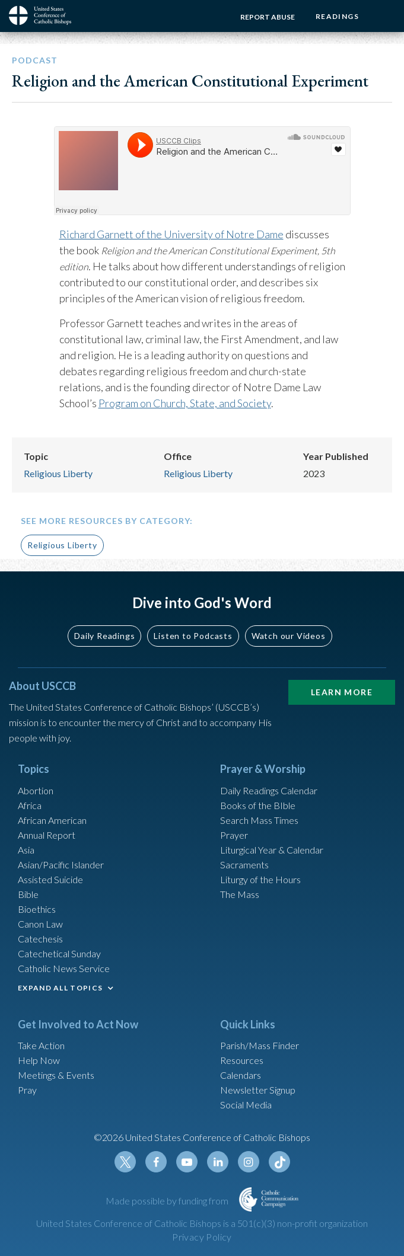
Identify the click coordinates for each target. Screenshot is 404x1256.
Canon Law (40, 923)
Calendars (240, 1075)
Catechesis (40, 938)
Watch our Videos (289, 636)
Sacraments (244, 864)
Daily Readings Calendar (268, 790)
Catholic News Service (64, 968)
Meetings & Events (56, 1075)
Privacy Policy (202, 1236)
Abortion (35, 790)
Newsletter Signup (257, 1089)
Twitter (125, 1161)
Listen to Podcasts (193, 636)
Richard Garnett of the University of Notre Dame (171, 234)
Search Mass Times (259, 820)
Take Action (41, 1045)
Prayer (234, 834)
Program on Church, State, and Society (184, 403)
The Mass (239, 894)
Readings (337, 16)
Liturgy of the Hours (260, 879)
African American (52, 820)
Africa (30, 805)
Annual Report (46, 834)
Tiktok (279, 1161)
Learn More (342, 692)
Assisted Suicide (50, 879)
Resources (241, 1060)
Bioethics (37, 909)
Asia (26, 849)
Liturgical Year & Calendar (271, 849)
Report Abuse (267, 16)
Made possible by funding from (168, 1200)
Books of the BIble (257, 805)
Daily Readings (104, 636)
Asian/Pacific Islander (61, 864)
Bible (28, 894)
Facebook (156, 1161)
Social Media (246, 1104)
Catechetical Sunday (59, 953)
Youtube (187, 1161)
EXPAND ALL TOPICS (60, 987)
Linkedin (217, 1161)
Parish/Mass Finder (259, 1045)
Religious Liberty (58, 473)
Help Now (39, 1060)
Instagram (248, 1161)
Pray (27, 1089)
